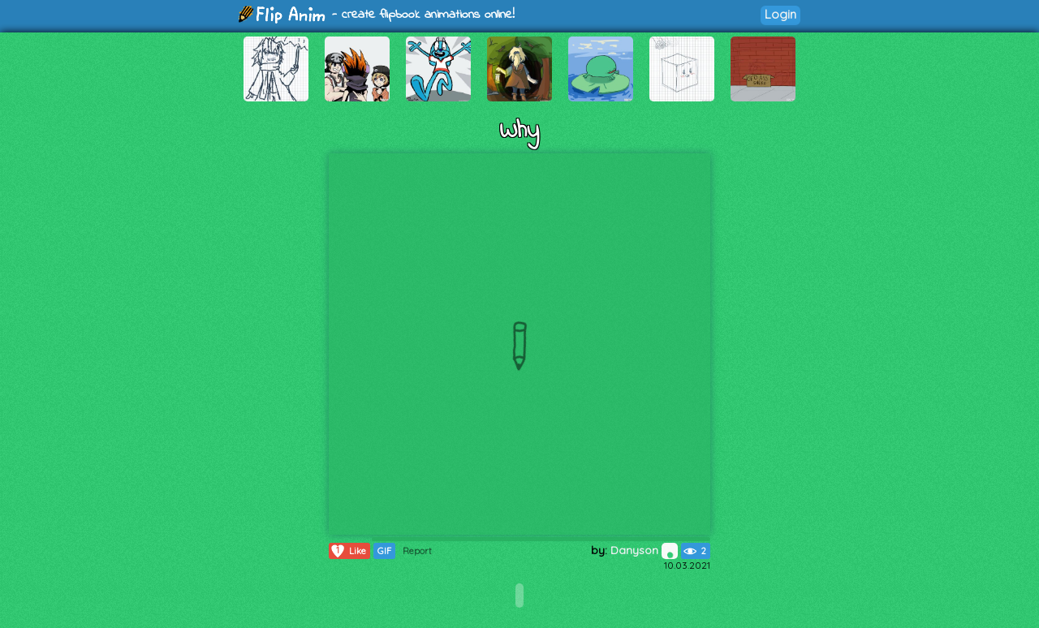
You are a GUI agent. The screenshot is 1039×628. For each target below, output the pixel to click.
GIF (384, 551)
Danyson (644, 550)
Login (780, 14)
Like (348, 551)
